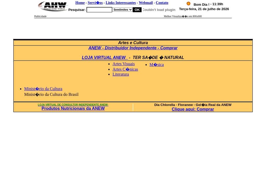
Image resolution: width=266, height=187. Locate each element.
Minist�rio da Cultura (43, 88)
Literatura (120, 74)
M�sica (157, 64)
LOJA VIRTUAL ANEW (105, 57)
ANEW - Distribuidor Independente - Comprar (132, 48)
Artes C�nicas (125, 69)
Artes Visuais (123, 64)
